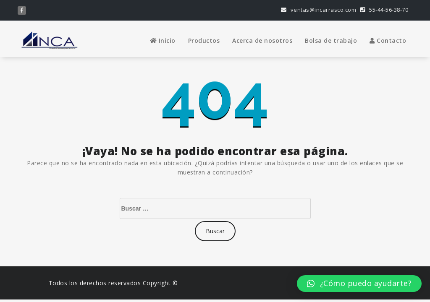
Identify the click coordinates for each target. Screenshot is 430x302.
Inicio (163, 40)
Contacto (388, 40)
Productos (204, 40)
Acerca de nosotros (262, 40)
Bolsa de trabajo (331, 40)
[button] (359, 283)
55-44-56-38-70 (384, 9)
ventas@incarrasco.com (319, 9)
